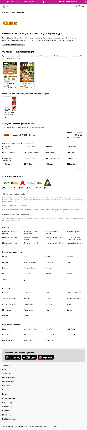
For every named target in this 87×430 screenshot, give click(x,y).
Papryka (5, 268)
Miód (47, 310)
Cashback (6, 411)
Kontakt (5, 394)
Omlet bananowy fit (31, 243)
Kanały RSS (55, 426)
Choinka (5, 293)
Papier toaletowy (30, 268)
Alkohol (48, 298)
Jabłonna (29, 158)
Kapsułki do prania (31, 262)
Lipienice (72, 164)
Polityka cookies (8, 382)
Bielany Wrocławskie (7, 148)
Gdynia (71, 152)
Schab (69, 310)
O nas (4, 369)
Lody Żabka (71, 329)
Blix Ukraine (6, 415)
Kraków (28, 164)
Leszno (50, 164)
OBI (13, 12)
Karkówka (6, 262)
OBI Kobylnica (20, 12)
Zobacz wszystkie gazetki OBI (13, 45)
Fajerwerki (27, 293)
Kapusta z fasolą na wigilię (31, 238)
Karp (47, 293)
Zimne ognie (28, 304)
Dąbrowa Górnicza (32, 152)
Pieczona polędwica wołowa (9, 244)
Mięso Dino (50, 329)
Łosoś (69, 262)
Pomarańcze (28, 310)
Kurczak (48, 274)
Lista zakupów (7, 407)
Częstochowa (8, 152)
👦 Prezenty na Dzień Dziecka (65, 2)
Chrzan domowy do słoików (52, 232)
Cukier (48, 256)
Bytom (49, 147)
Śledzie (26, 298)
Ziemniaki (49, 262)
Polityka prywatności (9, 377)
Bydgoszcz (29, 147)
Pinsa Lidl (5, 329)
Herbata (27, 274)
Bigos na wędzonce (74, 231)
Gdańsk (50, 152)
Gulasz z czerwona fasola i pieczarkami (74, 238)
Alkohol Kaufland (30, 335)
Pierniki (27, 316)
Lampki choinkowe (9, 304)
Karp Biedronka (8, 340)
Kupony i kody (7, 402)
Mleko (4, 256)
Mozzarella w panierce (75, 243)
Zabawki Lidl (28, 340)
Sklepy (7, 12)
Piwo (69, 268)
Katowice (72, 158)
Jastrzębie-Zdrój (53, 158)
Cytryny (5, 316)
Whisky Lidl (50, 340)
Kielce (6, 164)
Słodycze (49, 304)
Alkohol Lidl (50, 335)
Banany (70, 256)
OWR (4, 390)
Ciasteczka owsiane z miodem (10, 232)
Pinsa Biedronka (8, 335)
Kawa (4, 274)
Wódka (4, 279)
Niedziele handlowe (9, 419)
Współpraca (6, 373)
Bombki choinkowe (74, 298)
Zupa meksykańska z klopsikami (31, 232)
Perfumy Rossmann (74, 335)
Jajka (69, 304)
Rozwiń (78, 169)
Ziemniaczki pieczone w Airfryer (54, 238)
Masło (26, 256)
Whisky (48, 268)
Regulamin (6, 386)
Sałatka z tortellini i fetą (54, 243)
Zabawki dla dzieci (9, 298)
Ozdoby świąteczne (74, 293)
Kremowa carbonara (9, 237)
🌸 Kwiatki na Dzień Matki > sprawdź (21, 2)
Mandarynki (6, 310)
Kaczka (69, 274)
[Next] (85, 2)
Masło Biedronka (30, 329)
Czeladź (71, 147)
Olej (23, 279)
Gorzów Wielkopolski (6, 159)
